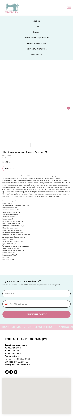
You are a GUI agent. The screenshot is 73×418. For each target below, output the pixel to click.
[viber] (15, 372)
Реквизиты (36, 54)
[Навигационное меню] (69, 8)
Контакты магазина (36, 48)
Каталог (36, 32)
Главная (36, 21)
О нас (36, 26)
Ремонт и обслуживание (36, 37)
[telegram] (11, 372)
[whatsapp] (7, 372)
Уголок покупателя (36, 43)
